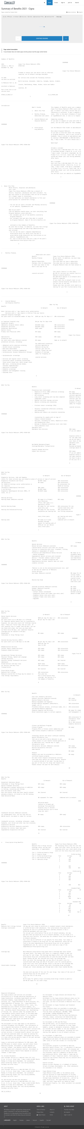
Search (77, 2)
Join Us (70, 2)
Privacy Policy (40, 1112)
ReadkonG (38, 1127)
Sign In (63, 2)
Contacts (52, 1112)
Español (42, 1120)
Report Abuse (41, 1115)
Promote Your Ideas (69, 1109)
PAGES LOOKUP (70, 1106)
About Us (52, 1109)
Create (56, 2)
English (80, 12)
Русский (48, 1120)
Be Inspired (67, 1112)
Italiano (28, 1120)
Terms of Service (41, 1109)
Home (51, 1115)
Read (49, 2)
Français (21, 1120)
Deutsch (35, 1120)
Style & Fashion (71, 12)
